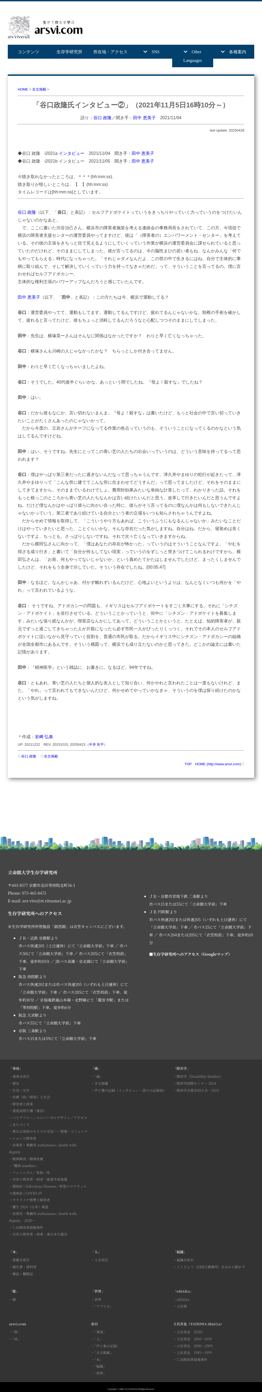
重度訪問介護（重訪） (29, 1110)
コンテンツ (28, 52)
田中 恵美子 (144, 117)
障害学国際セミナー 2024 (196, 1083)
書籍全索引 (20, 1259)
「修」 (16, 1331)
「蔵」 (98, 1076)
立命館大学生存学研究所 (127, 1389)
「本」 (98, 1359)
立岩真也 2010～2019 (194, 1338)
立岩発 (181, 1306)
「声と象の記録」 (107, 1345)
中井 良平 (96, 744)
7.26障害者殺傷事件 (27, 1227)
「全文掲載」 (103, 1352)
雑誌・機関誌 (22, 1273)
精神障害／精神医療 (27, 1158)
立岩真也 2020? (189, 1331)
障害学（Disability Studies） (199, 1076)
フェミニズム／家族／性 (31, 1172)
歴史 (15, 1083)
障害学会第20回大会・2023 (197, 1090)
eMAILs (182, 1299)
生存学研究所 (69, 52)
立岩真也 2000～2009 (194, 1345)
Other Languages (192, 56)
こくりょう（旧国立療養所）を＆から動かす (210, 1266)
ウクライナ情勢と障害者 (31, 1199)
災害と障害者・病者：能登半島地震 (39, 1179)
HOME (23, 89)
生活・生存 (20, 1090)
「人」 (98, 1338)
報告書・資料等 (24, 1266)
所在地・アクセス (110, 52)
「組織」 (100, 1366)
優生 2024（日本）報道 (30, 1206)
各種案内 (237, 52)
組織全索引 (185, 1259)
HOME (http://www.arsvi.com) (218, 764)
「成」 (16, 1338)
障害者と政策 (22, 1103)
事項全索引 (20, 1076)
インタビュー (71, 153)
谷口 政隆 (102, 117)
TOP (187, 764)
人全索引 (101, 1259)
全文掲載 (39, 89)
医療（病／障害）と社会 (31, 1097)
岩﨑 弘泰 (44, 736)
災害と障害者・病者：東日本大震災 (39, 1234)
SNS (155, 52)
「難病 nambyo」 (25, 1165)
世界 (97, 1299)
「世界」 (100, 1373)
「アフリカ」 (103, 1306)
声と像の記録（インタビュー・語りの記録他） (130, 1090)
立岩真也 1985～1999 (194, 1352)
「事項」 (100, 1331)
